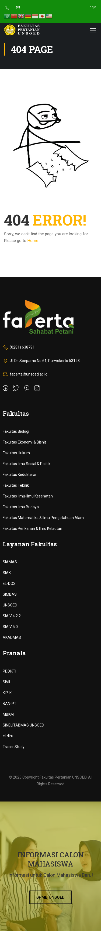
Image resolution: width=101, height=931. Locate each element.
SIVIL (7, 682)
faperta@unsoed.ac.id (25, 374)
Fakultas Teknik (16, 485)
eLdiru (8, 736)
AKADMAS (12, 637)
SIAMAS (10, 562)
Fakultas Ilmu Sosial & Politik (26, 464)
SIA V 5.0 (10, 627)
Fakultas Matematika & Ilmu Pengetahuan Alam (43, 518)
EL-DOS (9, 583)
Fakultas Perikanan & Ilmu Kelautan (32, 528)
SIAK (7, 573)
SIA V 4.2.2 (12, 616)
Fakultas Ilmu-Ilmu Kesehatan (28, 496)
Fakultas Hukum (16, 453)
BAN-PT (9, 703)
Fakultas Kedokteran (20, 474)
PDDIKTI (9, 671)
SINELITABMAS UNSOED (23, 725)
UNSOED (10, 605)
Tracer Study (14, 747)
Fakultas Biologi (16, 431)
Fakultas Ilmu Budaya (21, 507)
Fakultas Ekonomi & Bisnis (25, 442)
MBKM (8, 714)
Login (92, 7)
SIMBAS (10, 594)
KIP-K (7, 693)
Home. (33, 240)
